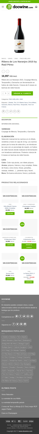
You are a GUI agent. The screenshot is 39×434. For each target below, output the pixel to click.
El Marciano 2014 (9, 239)
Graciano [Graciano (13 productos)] (5, 360)
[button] (3, 6)
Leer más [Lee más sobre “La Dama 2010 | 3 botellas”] (29, 282)
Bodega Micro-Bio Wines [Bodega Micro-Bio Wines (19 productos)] (9, 343)
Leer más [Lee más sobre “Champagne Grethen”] (29, 211)
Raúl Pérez (16, 104)
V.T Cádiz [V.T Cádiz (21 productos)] (5, 377)
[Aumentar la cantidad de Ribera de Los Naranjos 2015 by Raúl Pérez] (8, 93)
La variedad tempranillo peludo (13, 402)
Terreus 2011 (10, 273)
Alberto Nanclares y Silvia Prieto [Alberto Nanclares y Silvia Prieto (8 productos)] (11, 340)
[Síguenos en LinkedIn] (25, 324)
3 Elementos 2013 (29, 239)
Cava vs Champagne (9, 413)
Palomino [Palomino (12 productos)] (5, 367)
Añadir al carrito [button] (29, 246)
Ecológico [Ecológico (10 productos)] (12, 357)
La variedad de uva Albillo (11, 398)
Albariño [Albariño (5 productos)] (24, 337)
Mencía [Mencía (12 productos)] (4, 364)
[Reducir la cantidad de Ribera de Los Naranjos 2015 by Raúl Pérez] (3, 93)
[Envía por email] (14, 111)
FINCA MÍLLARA (25, 58)
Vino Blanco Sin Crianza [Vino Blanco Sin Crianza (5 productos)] (9, 381)
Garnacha (4, 104)
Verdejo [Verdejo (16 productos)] (12, 377)
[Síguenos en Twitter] (17, 324)
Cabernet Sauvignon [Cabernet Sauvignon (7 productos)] (20, 347)
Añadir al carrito (22, 93)
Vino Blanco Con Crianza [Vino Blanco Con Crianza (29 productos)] (23, 377)
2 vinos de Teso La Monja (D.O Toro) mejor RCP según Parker (19, 408)
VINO (16, 58)
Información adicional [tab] (10, 124)
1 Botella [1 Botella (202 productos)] (4, 337)
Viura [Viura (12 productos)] (20, 381)
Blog (9, 425)
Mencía (10, 104)
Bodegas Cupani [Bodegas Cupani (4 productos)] (24, 343)
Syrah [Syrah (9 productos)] (4, 370)
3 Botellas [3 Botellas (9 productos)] (12, 337)
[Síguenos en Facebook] (13, 324)
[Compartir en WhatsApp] (3, 111)
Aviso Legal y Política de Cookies (20, 428)
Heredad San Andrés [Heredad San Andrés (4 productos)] (16, 360)
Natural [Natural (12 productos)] (16, 364)
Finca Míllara (32, 102)
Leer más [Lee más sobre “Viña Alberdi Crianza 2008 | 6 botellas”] (10, 213)
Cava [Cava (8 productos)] (29, 347)
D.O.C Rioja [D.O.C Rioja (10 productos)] (5, 350)
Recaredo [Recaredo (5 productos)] (20, 367)
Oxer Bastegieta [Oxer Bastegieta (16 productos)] (25, 364)
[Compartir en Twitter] (11, 111)
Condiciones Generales (22, 425)
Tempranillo (24, 104)
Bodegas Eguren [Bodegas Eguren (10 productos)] (7, 347)
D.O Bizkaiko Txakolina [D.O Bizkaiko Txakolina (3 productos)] (18, 350)
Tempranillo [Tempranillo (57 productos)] (11, 370)
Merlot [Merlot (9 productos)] (10, 364)
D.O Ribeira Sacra (22, 102)
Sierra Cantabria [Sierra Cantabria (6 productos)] (30, 367)
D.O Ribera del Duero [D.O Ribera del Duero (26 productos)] (20, 354)
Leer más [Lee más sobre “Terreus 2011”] (10, 278)
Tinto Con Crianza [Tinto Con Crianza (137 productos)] (7, 374)
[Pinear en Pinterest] (18, 111)
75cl (15, 102)
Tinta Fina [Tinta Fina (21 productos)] (29, 370)
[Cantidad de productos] (5, 93)
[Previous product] (7, 71)
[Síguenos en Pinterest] (21, 324)
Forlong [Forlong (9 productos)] (19, 357)
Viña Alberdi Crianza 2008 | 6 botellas (10, 207)
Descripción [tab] (6, 119)
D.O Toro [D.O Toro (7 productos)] (4, 357)
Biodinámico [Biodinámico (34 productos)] (26, 340)
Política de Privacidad (19, 426)
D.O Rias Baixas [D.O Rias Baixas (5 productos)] (7, 354)
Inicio (4, 58)
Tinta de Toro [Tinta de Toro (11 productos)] (20, 370)
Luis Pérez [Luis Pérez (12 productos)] (32, 360)
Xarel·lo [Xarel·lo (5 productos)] (26, 381)
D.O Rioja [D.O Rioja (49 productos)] (32, 354)
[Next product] (3, 71)
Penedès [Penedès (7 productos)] (12, 367)
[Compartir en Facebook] (7, 111)
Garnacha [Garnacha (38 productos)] (27, 357)
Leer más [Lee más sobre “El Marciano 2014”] (10, 244)
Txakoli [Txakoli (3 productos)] (17, 374)
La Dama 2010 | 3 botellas (29, 274)
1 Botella (10, 102)
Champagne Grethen (29, 206)
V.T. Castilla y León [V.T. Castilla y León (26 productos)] (26, 374)
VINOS (10, 58)
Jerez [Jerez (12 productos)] (25, 360)
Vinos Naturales (7, 394)
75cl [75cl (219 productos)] (18, 337)
